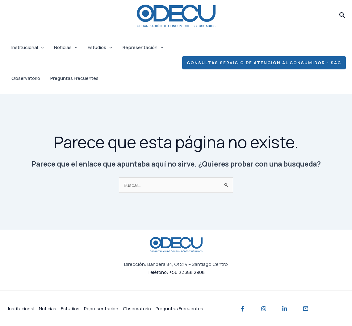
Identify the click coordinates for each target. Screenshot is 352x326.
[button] (342, 16)
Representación (139, 47)
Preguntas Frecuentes (73, 78)
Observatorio (25, 78)
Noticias (64, 47)
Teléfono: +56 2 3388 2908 (176, 272)
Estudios (97, 47)
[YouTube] (305, 308)
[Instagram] (263, 308)
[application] (40, 47)
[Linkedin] (284, 308)
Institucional (27, 47)
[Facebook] (242, 308)
